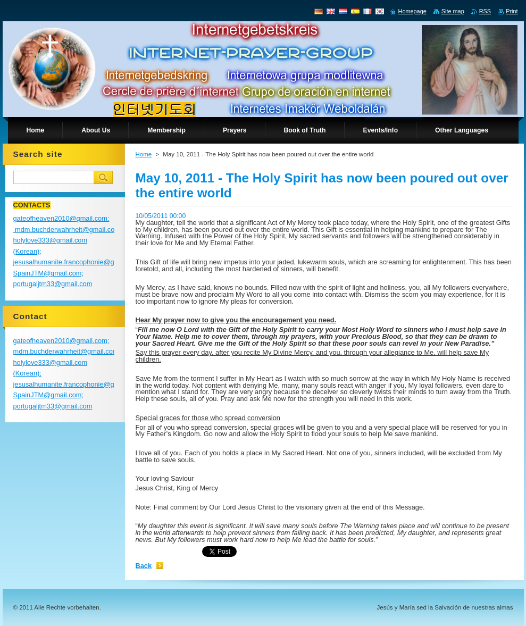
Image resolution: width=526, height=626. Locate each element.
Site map (452, 11)
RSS (485, 11)
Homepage (412, 11)
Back (144, 566)
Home (144, 154)
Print (511, 11)
